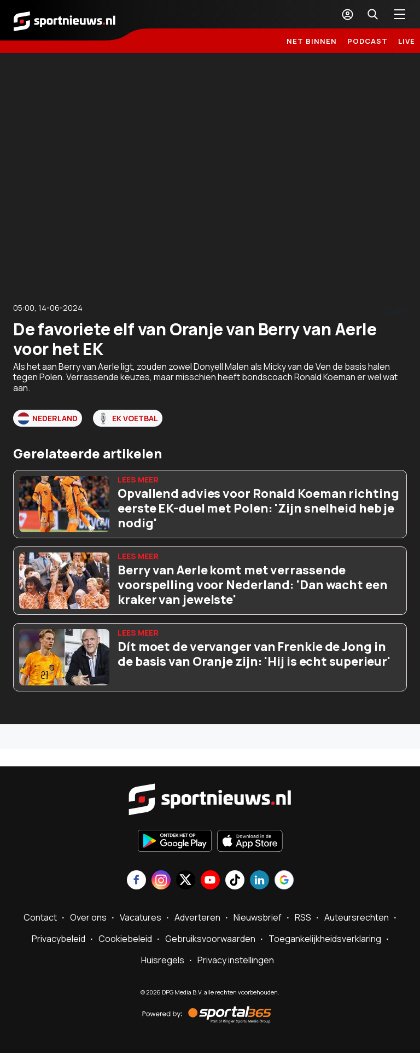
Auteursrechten (356, 917)
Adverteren (197, 917)
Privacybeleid (58, 939)
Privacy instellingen (235, 960)
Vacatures (140, 917)
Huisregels (162, 960)
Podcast (367, 41)
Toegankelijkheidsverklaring (325, 939)
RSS (303, 917)
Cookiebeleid (125, 939)
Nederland (48, 418)
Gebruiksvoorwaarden (210, 939)
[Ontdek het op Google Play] (175, 842)
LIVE (406, 41)
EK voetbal (127, 418)
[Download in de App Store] (250, 842)
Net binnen (312, 41)
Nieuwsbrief (258, 917)
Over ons (88, 917)
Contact (40, 917)
